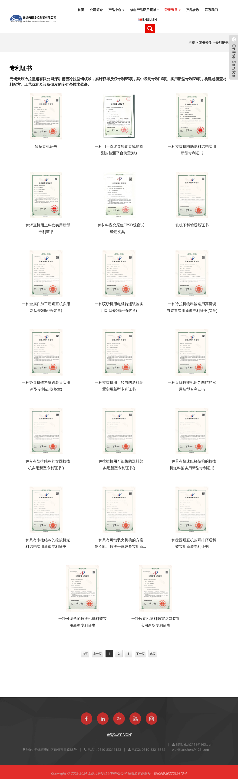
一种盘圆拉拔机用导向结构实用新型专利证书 (192, 386)
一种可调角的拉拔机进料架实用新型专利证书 (82, 622)
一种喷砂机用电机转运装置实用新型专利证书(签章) (119, 307)
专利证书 (221, 42)
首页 (85, 654)
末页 (152, 654)
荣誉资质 (205, 42)
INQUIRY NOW (119, 739)
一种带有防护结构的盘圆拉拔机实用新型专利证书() (46, 464)
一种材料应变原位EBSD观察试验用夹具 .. (119, 228)
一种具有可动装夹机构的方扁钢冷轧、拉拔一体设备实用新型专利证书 (119, 543)
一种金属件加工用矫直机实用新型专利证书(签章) (46, 307)
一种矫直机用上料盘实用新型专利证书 (46, 228)
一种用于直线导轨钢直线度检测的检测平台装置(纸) (119, 150)
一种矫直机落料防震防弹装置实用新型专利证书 (155, 622)
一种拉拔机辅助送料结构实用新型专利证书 (192, 150)
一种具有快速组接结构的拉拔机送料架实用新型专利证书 (192, 464)
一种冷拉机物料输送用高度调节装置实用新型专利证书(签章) (192, 307)
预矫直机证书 (46, 146)
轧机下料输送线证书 (192, 225)
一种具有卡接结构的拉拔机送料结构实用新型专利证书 (46, 543)
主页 (191, 42)
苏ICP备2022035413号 (170, 778)
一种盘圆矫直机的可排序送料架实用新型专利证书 (192, 543)
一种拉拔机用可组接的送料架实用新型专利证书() (119, 464)
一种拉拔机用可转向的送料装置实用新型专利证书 (119, 386)
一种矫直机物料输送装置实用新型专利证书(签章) (46, 386)
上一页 (97, 654)
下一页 (140, 654)
